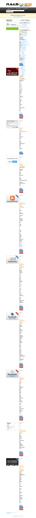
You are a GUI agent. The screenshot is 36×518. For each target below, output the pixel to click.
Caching (23, 43)
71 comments (21, 262)
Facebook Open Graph (21, 322)
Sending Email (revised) (21, 265)
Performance (24, 55)
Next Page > (8, 513)
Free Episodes (24, 24)
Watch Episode (20, 115)
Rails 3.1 (23, 66)
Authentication (24, 39)
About (9, 9)
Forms (23, 51)
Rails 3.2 (23, 67)
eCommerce (24, 49)
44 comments (21, 465)
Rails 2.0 (23, 60)
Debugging (24, 47)
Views (23, 78)
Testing (23, 75)
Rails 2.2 (23, 62)
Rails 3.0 (23, 65)
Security (23, 74)
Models (23, 53)
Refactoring (24, 70)
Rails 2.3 (23, 64)
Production (24, 57)
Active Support (24, 34)
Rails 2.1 (23, 61)
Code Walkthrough (25, 44)
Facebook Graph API (21, 380)
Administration (24, 35)
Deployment (24, 48)
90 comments (21, 163)
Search (23, 73)
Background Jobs (25, 42)
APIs (22, 38)
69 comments (21, 202)
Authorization (24, 40)
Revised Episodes (25, 27)
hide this (20, 16)
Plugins (23, 56)
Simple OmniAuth (22, 165)
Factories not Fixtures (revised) (21, 468)
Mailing (23, 52)
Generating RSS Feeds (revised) (22, 205)
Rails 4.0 (23, 69)
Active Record (24, 31)
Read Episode (20, 117)
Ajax (22, 37)
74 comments (21, 429)
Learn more (16, 16)
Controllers (24, 46)
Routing (23, 71)
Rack (23, 58)
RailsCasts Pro (18, 8)
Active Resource (25, 33)
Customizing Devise (22, 431)
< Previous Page (9, 512)
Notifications (25, 8)
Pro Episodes (24, 25)
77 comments (21, 127)
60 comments (21, 319)
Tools (23, 76)
